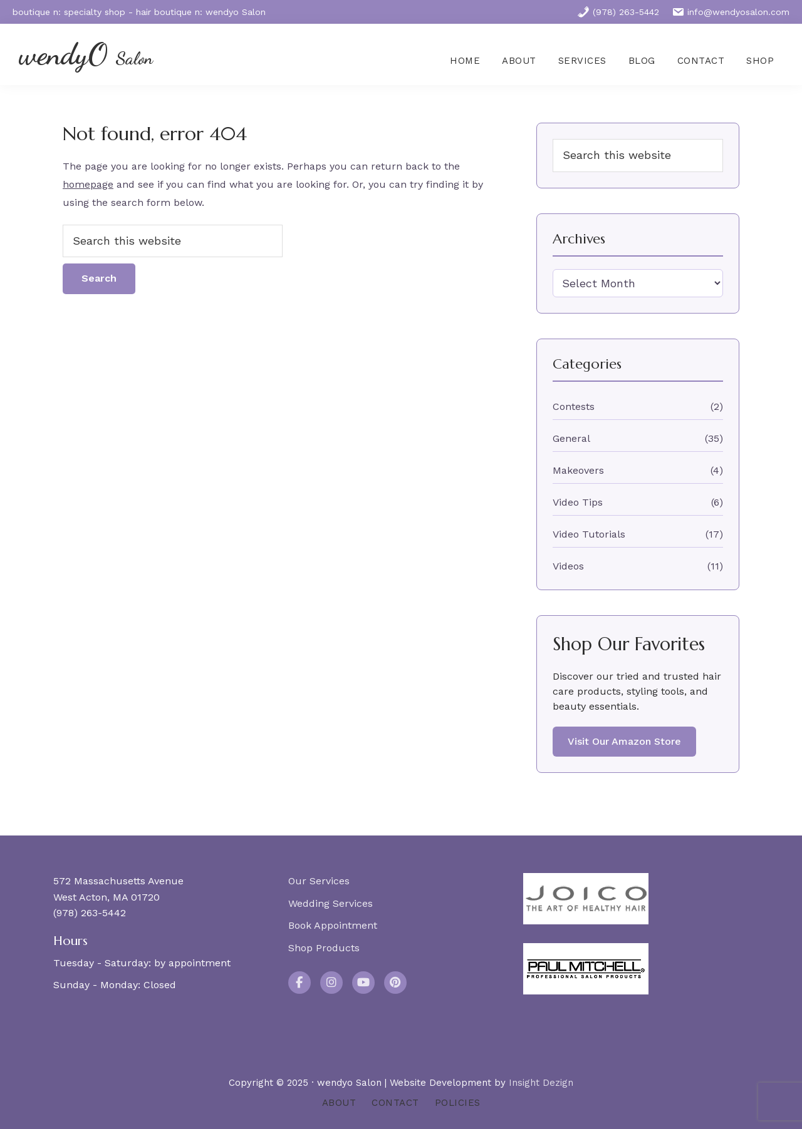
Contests (574, 406)
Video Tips (578, 502)
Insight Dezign (541, 1082)
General (571, 438)
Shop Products (324, 948)
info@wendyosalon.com (730, 12)
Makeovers (578, 470)
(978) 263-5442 (618, 12)
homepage (88, 184)
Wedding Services (330, 903)
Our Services (319, 881)
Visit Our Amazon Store (624, 741)
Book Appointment (332, 925)
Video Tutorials (589, 534)
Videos (568, 566)
